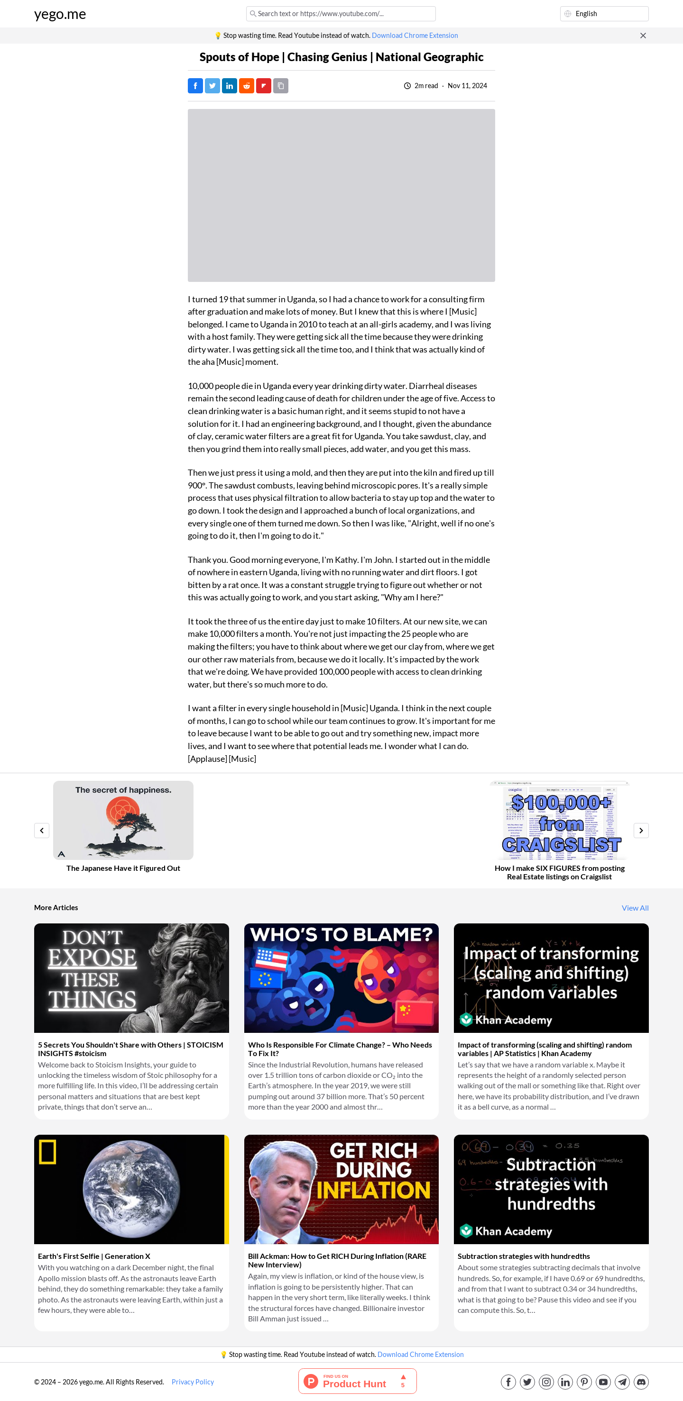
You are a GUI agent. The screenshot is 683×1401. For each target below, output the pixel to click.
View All (635, 908)
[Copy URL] (280, 85)
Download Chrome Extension (415, 35)
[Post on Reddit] (246, 85)
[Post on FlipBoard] (263, 85)
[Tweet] (212, 85)
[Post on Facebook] (195, 85)
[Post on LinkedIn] (229, 85)
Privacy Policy (193, 1382)
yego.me (60, 14)
